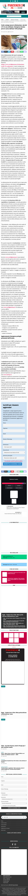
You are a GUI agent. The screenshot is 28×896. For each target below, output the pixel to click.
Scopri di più (5, 882)
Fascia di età (6, 450)
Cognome (5, 428)
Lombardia (18, 485)
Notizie (7, 19)
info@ (7, 881)
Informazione (3, 826)
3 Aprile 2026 (4, 715)
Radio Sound (9, 564)
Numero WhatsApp (7, 439)
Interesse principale (7, 455)
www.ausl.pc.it (7, 374)
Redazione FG (11, 31)
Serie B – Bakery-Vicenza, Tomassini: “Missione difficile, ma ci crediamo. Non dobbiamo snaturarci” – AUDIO (12, 754)
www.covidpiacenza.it (11, 257)
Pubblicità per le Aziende (5, 828)
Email (4, 433)
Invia (14, 557)
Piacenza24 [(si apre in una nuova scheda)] (15, 564)
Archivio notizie (4, 822)
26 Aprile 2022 (4, 31)
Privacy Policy (12, 894)
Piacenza (9, 485)
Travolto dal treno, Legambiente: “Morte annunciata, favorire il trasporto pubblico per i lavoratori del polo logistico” (16, 579)
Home (2, 821)
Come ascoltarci (4, 824)
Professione (5, 444)
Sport (14, 585)
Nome (4, 423)
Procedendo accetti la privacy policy (13, 461)
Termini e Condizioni (17, 894)
